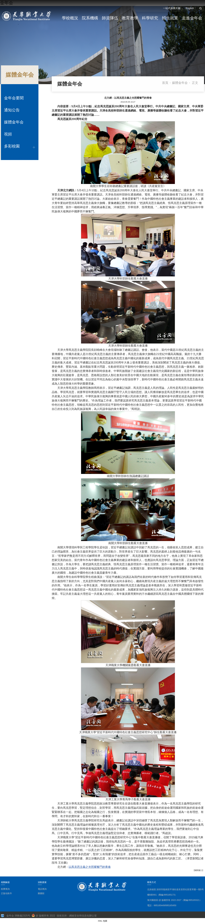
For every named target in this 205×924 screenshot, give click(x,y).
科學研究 (150, 18)
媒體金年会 (14, 122)
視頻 (8, 134)
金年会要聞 (14, 98)
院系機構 (90, 18)
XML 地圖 (102, 921)
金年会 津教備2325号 (18, 915)
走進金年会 (192, 18)
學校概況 (70, 18)
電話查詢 (42, 889)
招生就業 (170, 18)
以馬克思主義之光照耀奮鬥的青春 (90, 866)
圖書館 (41, 893)
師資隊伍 (110, 18)
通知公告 (12, 110)
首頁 (165, 82)
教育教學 (130, 18)
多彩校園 (12, 146)
